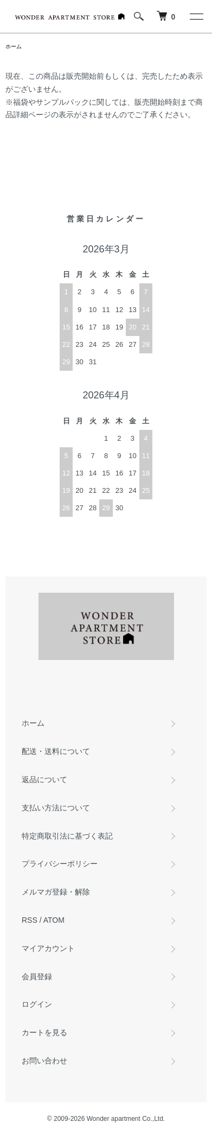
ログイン (37, 1004)
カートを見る (44, 1032)
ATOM (54, 920)
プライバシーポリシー (60, 863)
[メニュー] (195, 16)
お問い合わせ (44, 1060)
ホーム (13, 46)
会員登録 (37, 976)
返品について (44, 779)
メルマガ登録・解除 (56, 891)
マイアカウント (48, 948)
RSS (29, 920)
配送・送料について (56, 751)
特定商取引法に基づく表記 (67, 836)
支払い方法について (56, 807)
